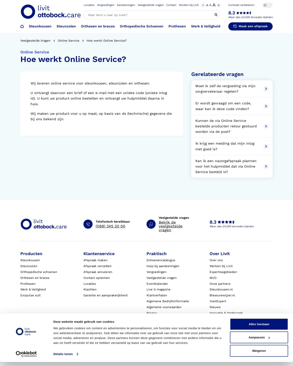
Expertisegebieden (223, 272)
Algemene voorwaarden (163, 307)
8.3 (231, 13)
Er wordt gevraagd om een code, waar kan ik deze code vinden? (232, 106)
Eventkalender (157, 284)
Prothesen (177, 26)
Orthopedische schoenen (38, 272)
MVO (213, 278)
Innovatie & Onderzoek (226, 313)
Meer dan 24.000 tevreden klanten (250, 17)
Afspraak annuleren (97, 272)
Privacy (151, 313)
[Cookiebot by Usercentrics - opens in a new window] (26, 358)
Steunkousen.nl (221, 289)
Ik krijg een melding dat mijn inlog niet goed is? (232, 146)
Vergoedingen (105, 4)
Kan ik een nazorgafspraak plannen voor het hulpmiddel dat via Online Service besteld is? (232, 166)
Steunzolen (66, 26)
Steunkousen (40, 26)
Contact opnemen (96, 278)
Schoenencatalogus (160, 260)
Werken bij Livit (189, 4)
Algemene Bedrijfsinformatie (167, 301)
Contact (171, 4)
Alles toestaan (259, 328)
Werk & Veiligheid (205, 26)
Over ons (216, 260)
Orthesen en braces (98, 26)
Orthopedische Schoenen (141, 26)
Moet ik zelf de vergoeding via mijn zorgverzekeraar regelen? (232, 88)
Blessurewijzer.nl (222, 295)
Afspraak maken (95, 260)
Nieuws (215, 307)
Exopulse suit (30, 295)
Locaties (89, 4)
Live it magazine (158, 289)
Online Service (68, 40)
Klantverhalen (156, 295)
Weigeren (259, 354)
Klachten (89, 289)
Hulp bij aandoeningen (162, 266)
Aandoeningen (126, 4)
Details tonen (63, 358)
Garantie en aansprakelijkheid (105, 295)
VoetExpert (218, 301)
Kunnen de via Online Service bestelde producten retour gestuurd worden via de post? (232, 126)
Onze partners (220, 284)
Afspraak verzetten (97, 266)
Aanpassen (259, 341)
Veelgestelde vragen (151, 4)
